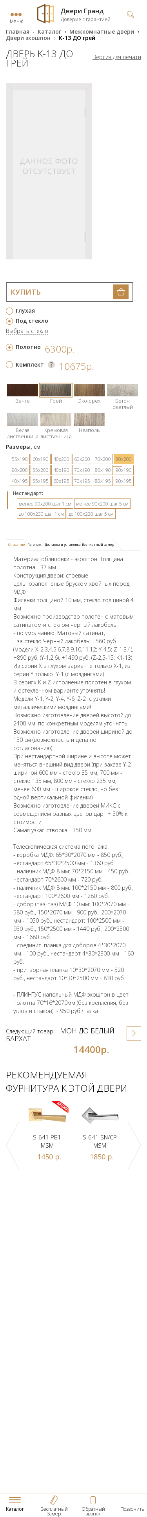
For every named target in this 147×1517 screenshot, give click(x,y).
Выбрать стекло (27, 331)
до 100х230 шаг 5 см (91, 514)
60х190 (41, 459)
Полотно (28, 347)
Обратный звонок (93, 1511)
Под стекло (32, 320)
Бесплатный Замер (54, 1511)
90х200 (20, 470)
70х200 (103, 459)
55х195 (41, 481)
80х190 (103, 470)
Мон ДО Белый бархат (60, 1034)
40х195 (20, 481)
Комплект (30, 364)
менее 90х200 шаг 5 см (102, 503)
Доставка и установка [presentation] (63, 544)
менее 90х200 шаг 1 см (45, 503)
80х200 (124, 459)
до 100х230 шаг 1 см (41, 514)
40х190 (61, 470)
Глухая (25, 310)
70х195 (82, 481)
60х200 (82, 459)
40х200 (61, 459)
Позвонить (132, 1509)
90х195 (124, 481)
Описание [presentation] (16, 544)
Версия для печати (117, 57)
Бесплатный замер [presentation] (98, 544)
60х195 (61, 481)
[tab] (17, 545)
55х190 (20, 459)
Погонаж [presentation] (34, 544)
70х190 (82, 470)
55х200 (41, 470)
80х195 (103, 481)
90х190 (124, 470)
